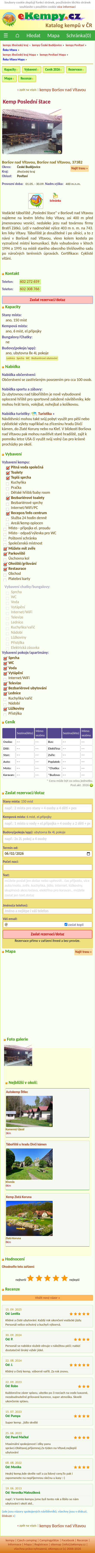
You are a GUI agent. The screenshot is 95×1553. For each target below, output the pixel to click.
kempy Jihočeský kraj (15, 45)
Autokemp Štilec (17, 1092)
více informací (66, 7)
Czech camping (27, 1540)
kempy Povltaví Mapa (53, 55)
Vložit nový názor (47, 1298)
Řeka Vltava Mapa (14, 59)
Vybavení (30, 69)
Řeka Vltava (10, 50)
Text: (6, 875)
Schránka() (78, 35)
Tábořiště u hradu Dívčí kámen (26, 1144)
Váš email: (10, 919)
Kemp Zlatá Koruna (19, 1197)
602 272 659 (29, 281)
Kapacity (10, 69)
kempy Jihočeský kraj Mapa (19, 55)
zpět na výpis (27, 90)
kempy (10, 1540)
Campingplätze (49, 1540)
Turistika (45, 413)
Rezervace (75, 69)
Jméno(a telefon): (15, 905)
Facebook (68, 1540)
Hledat (33, 35)
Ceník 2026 (52, 69)
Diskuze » (8, 1516)
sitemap (56, 1544)
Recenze (26, 78)
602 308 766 (29, 289)
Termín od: (10, 848)
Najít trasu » (79, 168)
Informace (14, 1544)
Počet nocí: (11, 862)
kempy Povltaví (75, 45)
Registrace (41, 1544)
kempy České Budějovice (47, 45)
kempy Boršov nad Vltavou (63, 89)
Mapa (53, 35)
